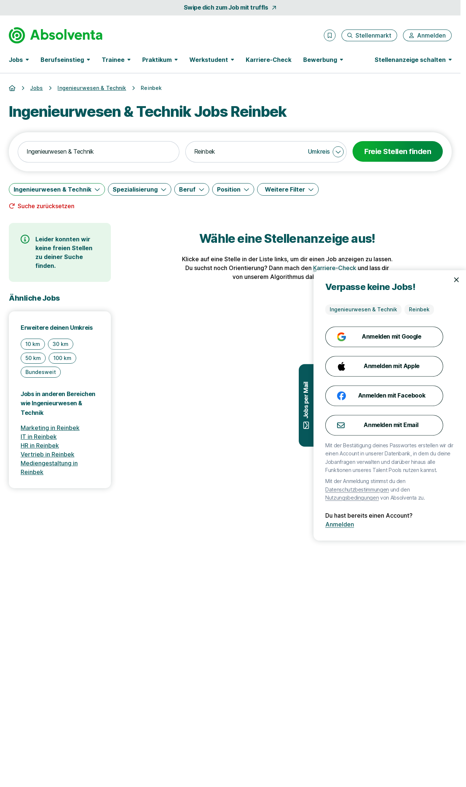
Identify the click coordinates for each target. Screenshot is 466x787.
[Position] (233, 189)
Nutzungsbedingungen (422, 497)
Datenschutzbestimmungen (427, 489)
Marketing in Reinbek (50, 427)
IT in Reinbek (39, 436)
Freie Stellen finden (397, 151)
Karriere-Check (268, 59)
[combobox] (98, 151)
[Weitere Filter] (288, 189)
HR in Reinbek (40, 445)
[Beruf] (191, 189)
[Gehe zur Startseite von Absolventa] (55, 35)
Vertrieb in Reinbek (47, 454)
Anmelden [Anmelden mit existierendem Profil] (409, 524)
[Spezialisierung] (139, 189)
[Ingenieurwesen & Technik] (57, 189)
